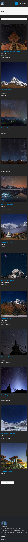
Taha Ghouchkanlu (6, 53)
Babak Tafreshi (5, 168)
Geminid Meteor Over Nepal (8, 471)
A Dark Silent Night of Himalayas (10, 357)
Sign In (24, 3)
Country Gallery (8, 9)
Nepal (6, 55)
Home (2, 9)
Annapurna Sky (5, 128)
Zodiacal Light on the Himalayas (10, 395)
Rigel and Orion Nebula (7, 280)
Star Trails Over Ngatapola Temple (10, 51)
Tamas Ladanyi (5, 91)
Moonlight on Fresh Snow (8, 433)
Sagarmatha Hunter (6, 318)
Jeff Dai (3, 206)
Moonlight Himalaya (6, 90)
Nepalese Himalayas (6, 242)
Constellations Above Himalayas (10, 166)
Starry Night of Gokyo (7, 204)
